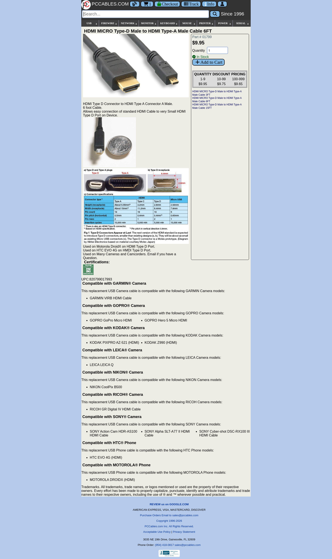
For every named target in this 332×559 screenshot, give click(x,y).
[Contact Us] (209, 4)
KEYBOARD (169, 23)
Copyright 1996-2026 (169, 520)
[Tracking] (191, 4)
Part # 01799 (202, 37)
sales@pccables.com (188, 545)
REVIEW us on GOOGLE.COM (169, 504)
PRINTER (206, 23)
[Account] (222, 4)
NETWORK (129, 23)
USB (92, 23)
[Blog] (135, 4)
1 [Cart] (147, 4)
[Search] (145, 14)
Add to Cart (208, 62)
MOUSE (189, 23)
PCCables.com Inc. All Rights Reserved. (169, 526)
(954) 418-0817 (164, 545)
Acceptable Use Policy (156, 531)
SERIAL (242, 23)
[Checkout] (167, 4)
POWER (224, 23)
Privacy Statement (184, 531)
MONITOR (149, 23)
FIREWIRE (109, 23)
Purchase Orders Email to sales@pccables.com (169, 515)
